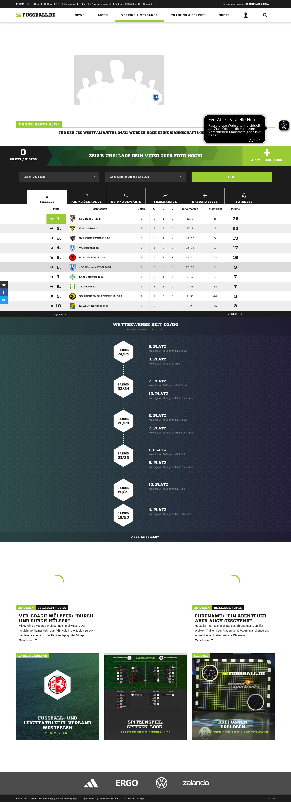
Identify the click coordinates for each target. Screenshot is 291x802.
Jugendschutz (89, 792)
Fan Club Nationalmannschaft (97, 4)
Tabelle (47, 197)
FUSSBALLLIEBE (51, 4)
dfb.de (36, 4)
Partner (118, 4)
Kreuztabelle (204, 197)
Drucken (234, 313)
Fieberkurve (165, 197)
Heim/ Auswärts (125, 197)
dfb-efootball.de (71, 4)
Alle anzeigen (145, 536)
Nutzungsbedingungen (67, 792)
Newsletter (148, 4)
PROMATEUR (23, 4)
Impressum (21, 792)
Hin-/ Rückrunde (86, 197)
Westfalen (153, 29)
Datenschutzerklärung (42, 792)
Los (231, 177)
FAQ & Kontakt (132, 4)
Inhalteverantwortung (109, 792)
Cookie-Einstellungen (134, 792)
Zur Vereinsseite (145, 43)
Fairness (244, 197)
